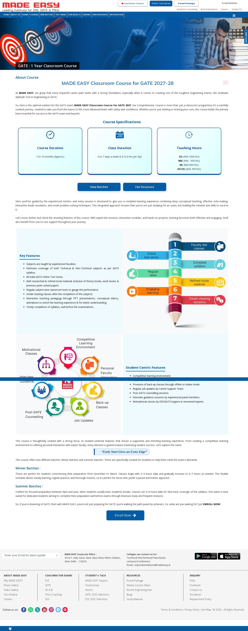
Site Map (206, 609)
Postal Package (186, 3)
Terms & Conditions (172, 609)
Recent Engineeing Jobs (139, 589)
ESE (47, 580)
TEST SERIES (60, 14)
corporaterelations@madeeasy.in (152, 565)
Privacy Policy (192, 609)
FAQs (192, 580)
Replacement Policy (200, 599)
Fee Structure (144, 187)
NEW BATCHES (46, 14)
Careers (224, 9)
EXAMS (25, 14)
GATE (48, 585)
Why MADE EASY (13, 580)
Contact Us (236, 9)
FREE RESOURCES (100, 14)
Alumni (89, 589)
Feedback (195, 585)
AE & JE (49, 589)
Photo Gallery (11, 585)
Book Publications (209, 9)
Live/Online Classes (133, 3)
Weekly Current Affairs (139, 585)
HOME (6, 14)
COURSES (34, 14)
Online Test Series (161, 3)
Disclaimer (195, 594)
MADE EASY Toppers (96, 580)
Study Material (134, 599)
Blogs (130, 594)
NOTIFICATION (116, 14)
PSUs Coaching (53, 594)
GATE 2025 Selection (96, 594)
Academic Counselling (187, 9)
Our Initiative (11, 594)
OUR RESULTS (74, 14)
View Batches (99, 187)
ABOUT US (15, 14)
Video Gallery (11, 589)
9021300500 (229, 3)
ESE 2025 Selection (95, 599)
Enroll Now (125, 515)
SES (47, 599)
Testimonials (92, 585)
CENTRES (86, 14)
